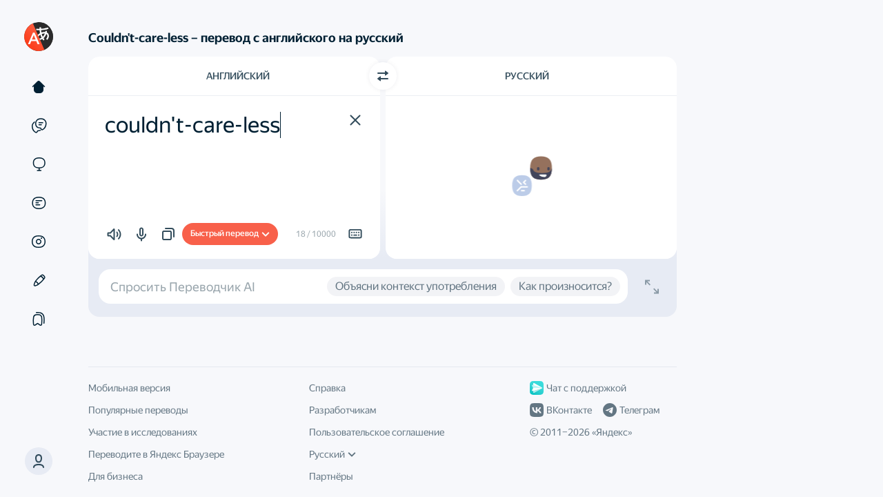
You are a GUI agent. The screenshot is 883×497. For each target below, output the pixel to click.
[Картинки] (38, 241)
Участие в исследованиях (142, 432)
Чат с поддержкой (578, 388)
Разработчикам (342, 410)
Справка (327, 387)
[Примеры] (38, 125)
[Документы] (38, 203)
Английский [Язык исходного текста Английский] (238, 75)
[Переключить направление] (383, 76)
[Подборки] (38, 319)
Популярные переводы (138, 410)
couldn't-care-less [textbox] (192, 125)
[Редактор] (38, 280)
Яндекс (612, 432)
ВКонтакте (561, 410)
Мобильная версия (129, 387)
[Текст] (38, 87)
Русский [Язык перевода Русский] (527, 75)
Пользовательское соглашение (376, 432)
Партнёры (331, 476)
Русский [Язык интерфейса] (332, 454)
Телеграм (631, 410)
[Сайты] (38, 164)
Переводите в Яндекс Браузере (156, 454)
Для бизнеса (115, 476)
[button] (38, 461)
